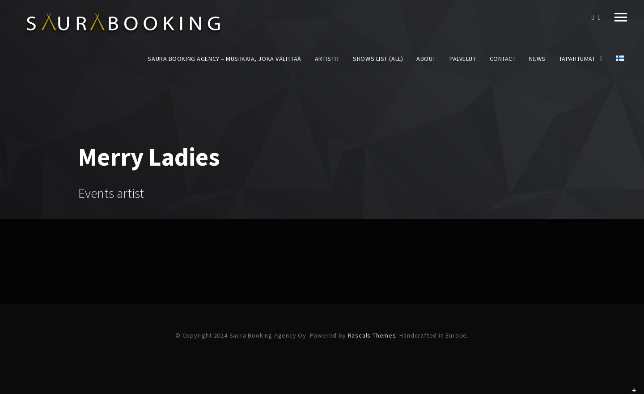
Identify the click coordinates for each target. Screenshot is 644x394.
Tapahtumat (577, 59)
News (537, 59)
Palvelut (462, 59)
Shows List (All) (378, 59)
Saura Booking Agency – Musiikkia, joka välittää (224, 59)
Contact (503, 59)
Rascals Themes (372, 335)
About (426, 59)
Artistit (327, 59)
